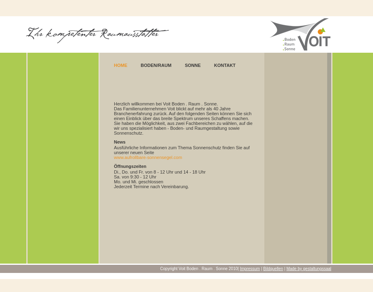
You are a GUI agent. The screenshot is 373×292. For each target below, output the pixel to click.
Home (120, 65)
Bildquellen (273, 268)
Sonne (193, 65)
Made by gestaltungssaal (308, 268)
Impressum (250, 268)
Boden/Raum (156, 65)
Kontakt (225, 65)
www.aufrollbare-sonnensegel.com (148, 157)
